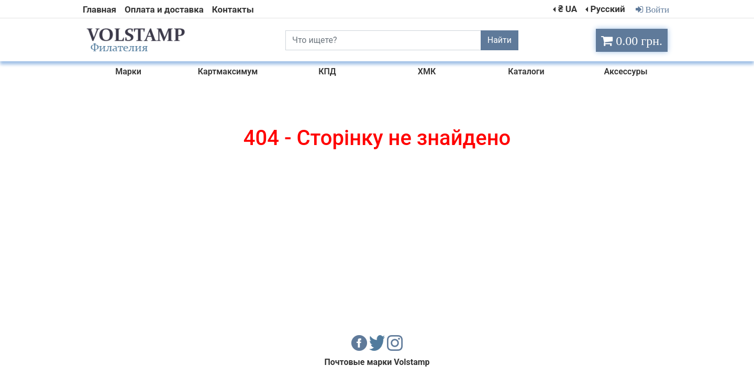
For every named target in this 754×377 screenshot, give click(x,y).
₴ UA (567, 9)
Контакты (233, 9)
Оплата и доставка (164, 9)
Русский (607, 9)
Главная (99, 9)
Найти (499, 40)
